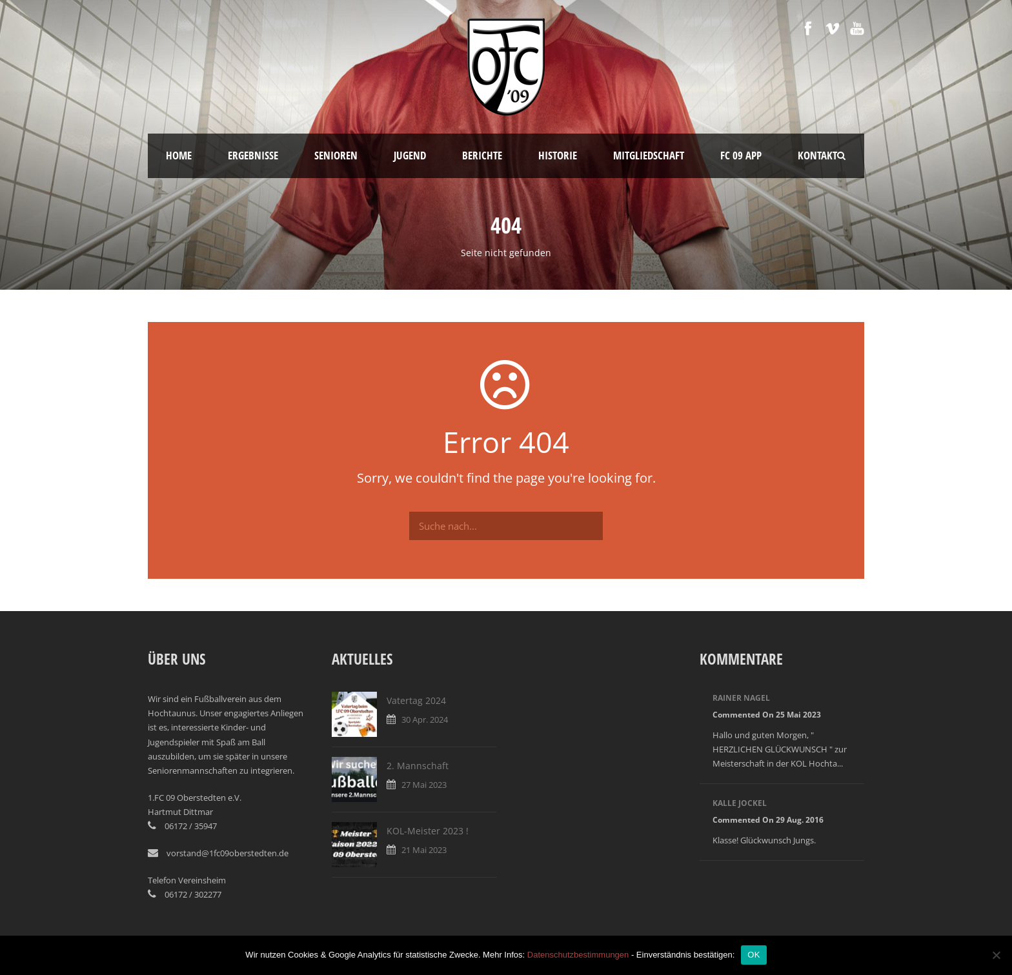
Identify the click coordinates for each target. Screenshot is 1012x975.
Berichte (482, 155)
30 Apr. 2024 (424, 719)
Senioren (336, 155)
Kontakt (817, 155)
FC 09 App (741, 155)
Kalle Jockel (740, 803)
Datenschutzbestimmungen (578, 955)
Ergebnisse (253, 155)
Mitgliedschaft (648, 155)
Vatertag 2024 (416, 700)
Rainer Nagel (741, 697)
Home (179, 155)
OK (753, 955)
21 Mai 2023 (424, 850)
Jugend (410, 155)
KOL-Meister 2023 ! (428, 831)
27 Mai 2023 (424, 784)
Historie (557, 155)
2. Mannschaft (418, 765)
